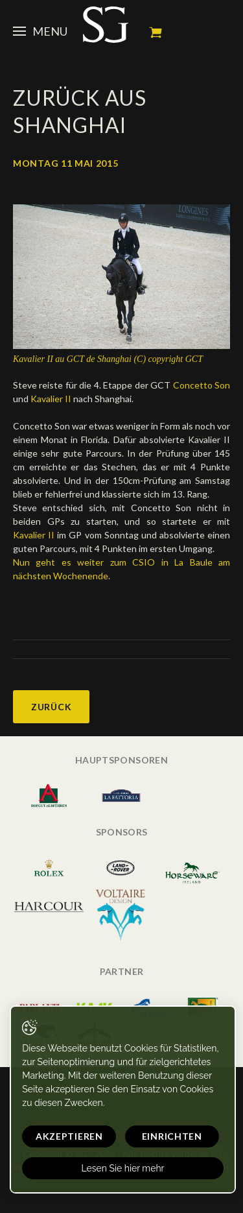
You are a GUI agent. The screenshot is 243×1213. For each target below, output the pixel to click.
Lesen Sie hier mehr (122, 1168)
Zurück (51, 706)
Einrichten (172, 1136)
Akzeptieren (69, 1136)
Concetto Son (201, 384)
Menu (40, 31)
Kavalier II (51, 398)
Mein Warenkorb (155, 32)
